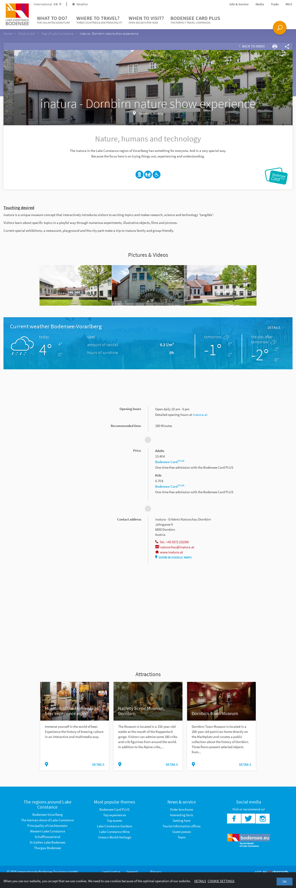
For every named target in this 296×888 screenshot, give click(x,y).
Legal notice (111, 871)
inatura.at (200, 414)
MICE (289, 4)
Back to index (252, 46)
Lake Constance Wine (114, 831)
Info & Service (239, 4)
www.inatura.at (169, 552)
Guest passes (182, 831)
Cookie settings (221, 881)
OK (285, 881)
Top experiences (114, 815)
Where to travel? (99, 20)
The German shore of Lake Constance (47, 820)
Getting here (181, 820)
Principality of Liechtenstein (47, 825)
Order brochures (181, 809)
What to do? (53, 20)
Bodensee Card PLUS (195, 20)
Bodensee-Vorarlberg (47, 814)
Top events (114, 820)
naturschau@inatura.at (174, 547)
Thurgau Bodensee (47, 848)
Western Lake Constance (47, 831)
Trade (275, 4)
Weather (80, 4)
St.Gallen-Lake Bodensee (47, 842)
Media (260, 4)
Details (276, 327)
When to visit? (146, 20)
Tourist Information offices (181, 826)
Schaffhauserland (47, 837)
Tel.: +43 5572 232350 (172, 542)
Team (181, 837)
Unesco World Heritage (114, 837)
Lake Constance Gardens (114, 826)
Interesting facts (181, 815)
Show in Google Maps (173, 557)
